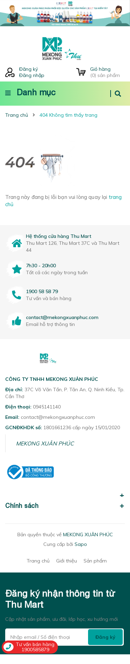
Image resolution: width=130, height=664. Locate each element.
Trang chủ (38, 570)
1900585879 (35, 649)
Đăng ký (28, 69)
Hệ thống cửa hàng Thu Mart (58, 236)
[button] (65, 501)
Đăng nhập (31, 75)
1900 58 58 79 (42, 291)
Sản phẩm (95, 570)
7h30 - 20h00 (41, 265)
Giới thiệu (66, 570)
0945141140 (47, 416)
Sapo (81, 553)
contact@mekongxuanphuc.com (62, 317)
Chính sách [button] (65, 515)
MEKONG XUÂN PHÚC (45, 452)
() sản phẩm (107, 72)
